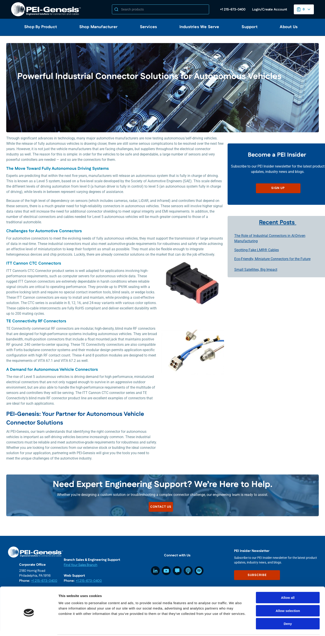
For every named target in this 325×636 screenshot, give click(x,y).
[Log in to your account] (269, 9)
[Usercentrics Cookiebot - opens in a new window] (28, 627)
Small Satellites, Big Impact (255, 269)
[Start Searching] (116, 9)
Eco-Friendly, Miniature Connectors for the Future (272, 259)
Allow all (288, 581)
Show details (234, 627)
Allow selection (288, 595)
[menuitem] (38, 27)
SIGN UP (278, 188)
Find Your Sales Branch (80, 565)
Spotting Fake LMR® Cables (256, 250)
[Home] (46, 9)
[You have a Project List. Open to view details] (304, 9)
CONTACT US (161, 507)
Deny (288, 607)
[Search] (160, 9)
